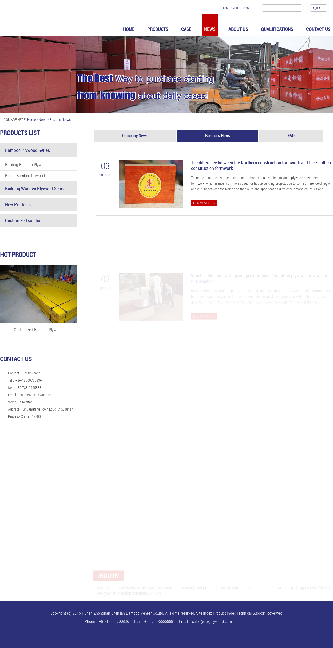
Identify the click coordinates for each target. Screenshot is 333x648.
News (42, 120)
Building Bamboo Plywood (26, 164)
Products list (20, 133)
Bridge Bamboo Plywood (25, 175)
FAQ (291, 135)
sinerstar (26, 402)
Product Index (224, 613)
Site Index (204, 613)
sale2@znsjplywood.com (37, 395)
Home (31, 120)
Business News (60, 120)
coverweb (275, 613)
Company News (134, 135)
